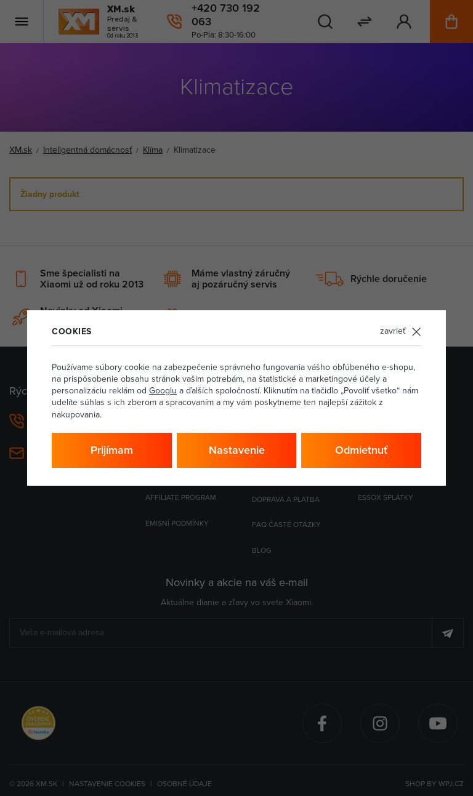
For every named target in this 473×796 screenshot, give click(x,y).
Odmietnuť (361, 450)
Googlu (163, 390)
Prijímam (112, 450)
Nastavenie (237, 450)
